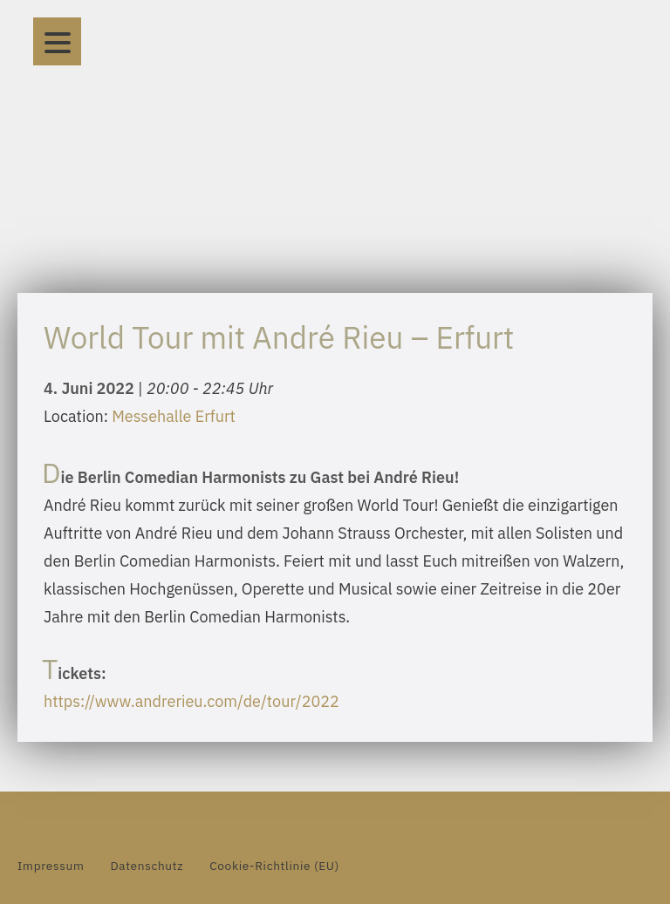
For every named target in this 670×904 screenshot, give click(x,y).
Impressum (50, 865)
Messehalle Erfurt (174, 416)
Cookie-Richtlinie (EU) (274, 865)
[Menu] (57, 41)
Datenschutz (146, 865)
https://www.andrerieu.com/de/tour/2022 (191, 701)
